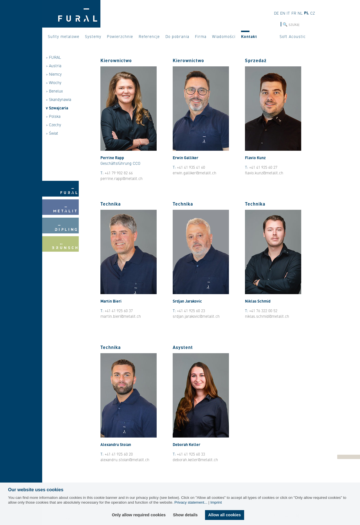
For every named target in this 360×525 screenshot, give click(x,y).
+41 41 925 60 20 (119, 454)
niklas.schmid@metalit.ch (267, 316)
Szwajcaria (58, 108)
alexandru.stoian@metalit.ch (124, 459)
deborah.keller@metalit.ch (195, 459)
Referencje (149, 36)
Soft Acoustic (293, 36)
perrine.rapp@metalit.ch (121, 178)
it (288, 13)
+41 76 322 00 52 (263, 310)
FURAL (55, 57)
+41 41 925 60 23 (191, 310)
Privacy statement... (190, 502)
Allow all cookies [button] (224, 515)
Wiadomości (223, 36)
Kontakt (249, 36)
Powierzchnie (120, 36)
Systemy (93, 36)
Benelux (56, 91)
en (282, 13)
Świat (53, 133)
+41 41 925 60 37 (119, 310)
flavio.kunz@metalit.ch (264, 172)
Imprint (216, 502)
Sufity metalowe (63, 36)
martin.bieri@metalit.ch (120, 316)
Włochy (55, 82)
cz (312, 13)
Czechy (55, 124)
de (276, 13)
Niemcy (55, 74)
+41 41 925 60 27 (263, 167)
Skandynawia (60, 99)
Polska (54, 116)
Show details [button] (185, 515)
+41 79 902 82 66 (119, 172)
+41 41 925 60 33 (191, 454)
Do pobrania (177, 36)
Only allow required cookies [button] (139, 515)
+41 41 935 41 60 (191, 167)
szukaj (275, 24)
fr (293, 13)
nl (300, 13)
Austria (55, 65)
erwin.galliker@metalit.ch (194, 172)
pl (306, 12)
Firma (200, 36)
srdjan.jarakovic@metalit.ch (196, 316)
